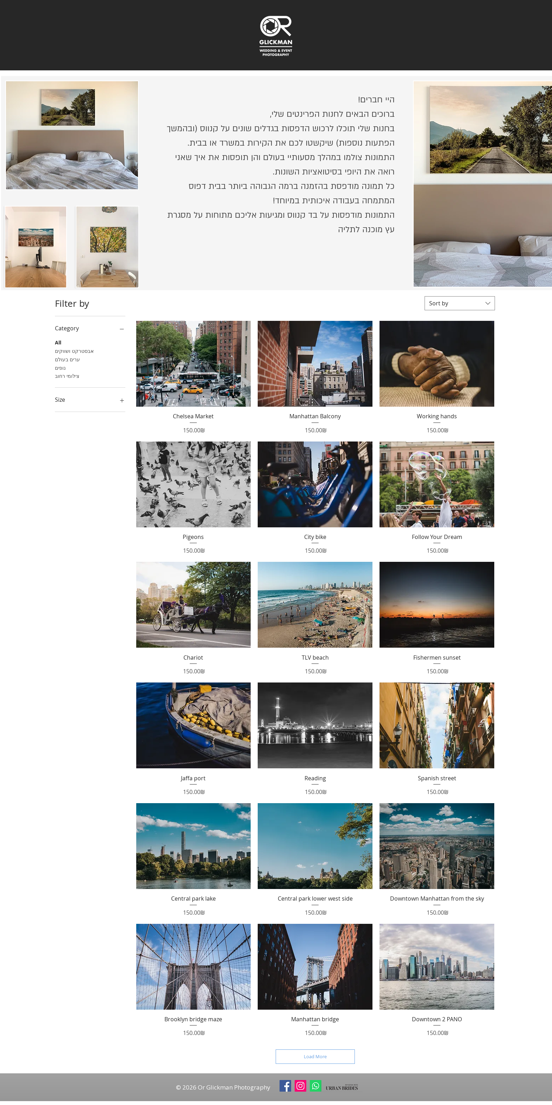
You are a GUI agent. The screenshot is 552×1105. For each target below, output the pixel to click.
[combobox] (460, 303)
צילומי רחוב (67, 375)
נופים (60, 367)
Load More (315, 1056)
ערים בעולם (67, 359)
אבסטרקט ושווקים (74, 350)
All (58, 342)
